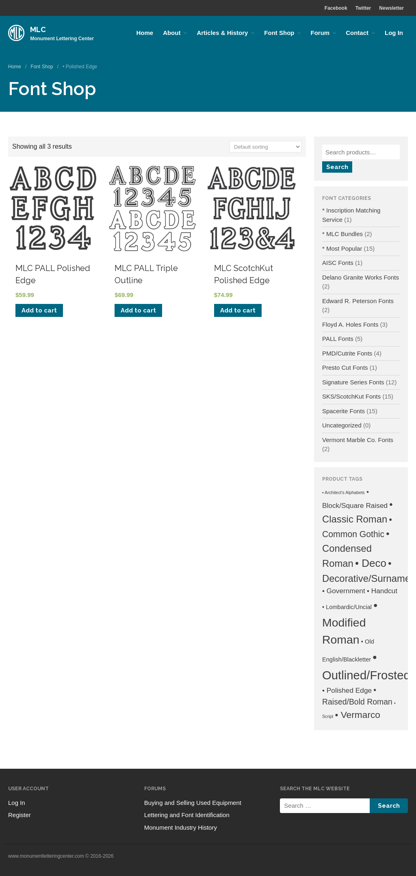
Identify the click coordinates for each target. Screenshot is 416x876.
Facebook (336, 8)
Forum (319, 32)
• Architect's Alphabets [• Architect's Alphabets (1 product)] (343, 492)
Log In (394, 32)
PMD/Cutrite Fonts (347, 353)
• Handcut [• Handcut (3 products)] (382, 591)
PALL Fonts (337, 338)
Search (337, 167)
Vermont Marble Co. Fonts (357, 439)
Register (19, 814)
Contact (357, 32)
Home (144, 32)
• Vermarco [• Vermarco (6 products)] (357, 714)
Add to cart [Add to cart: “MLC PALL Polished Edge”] (39, 310)
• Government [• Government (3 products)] (343, 591)
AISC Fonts (337, 262)
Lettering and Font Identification (187, 814)
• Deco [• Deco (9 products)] (370, 563)
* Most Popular (342, 248)
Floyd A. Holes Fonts (350, 324)
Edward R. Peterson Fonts (358, 300)
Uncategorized (342, 425)
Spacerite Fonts (343, 411)
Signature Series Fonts (353, 382)
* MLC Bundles (342, 233)
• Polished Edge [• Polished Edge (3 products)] (347, 690)
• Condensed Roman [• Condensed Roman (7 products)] (356, 548)
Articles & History (222, 32)
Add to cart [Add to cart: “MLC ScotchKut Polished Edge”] (238, 310)
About (171, 32)
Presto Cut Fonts (345, 367)
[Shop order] (265, 147)
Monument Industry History (180, 827)
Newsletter (391, 8)
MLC (38, 29)
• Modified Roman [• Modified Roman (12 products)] (349, 622)
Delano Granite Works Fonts (360, 277)
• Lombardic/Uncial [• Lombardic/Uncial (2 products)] (347, 607)
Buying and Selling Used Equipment (192, 802)
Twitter (363, 8)
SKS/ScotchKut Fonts (351, 396)
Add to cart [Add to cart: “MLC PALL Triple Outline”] (138, 310)
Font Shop (279, 32)
